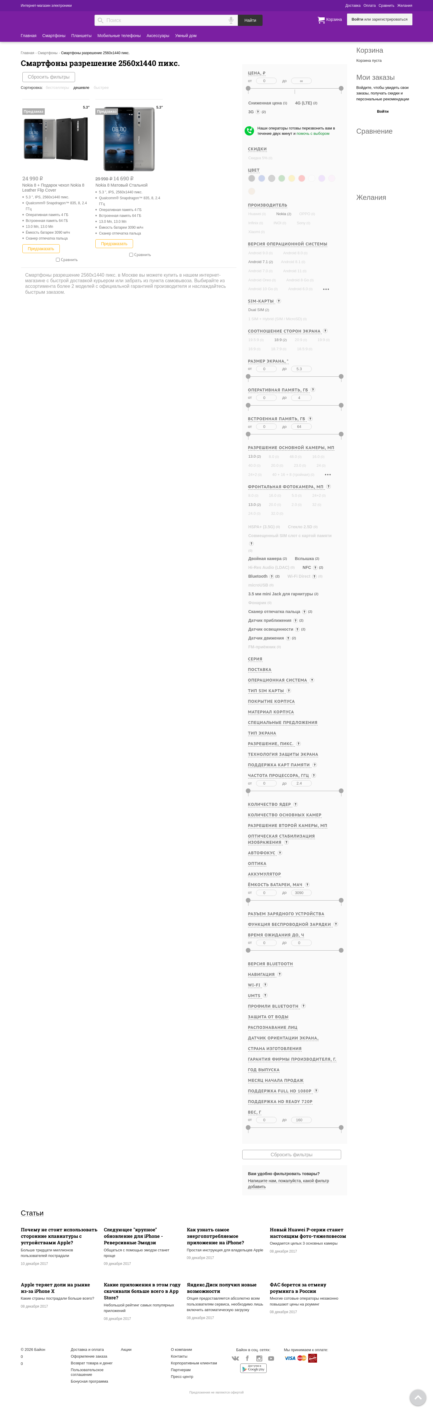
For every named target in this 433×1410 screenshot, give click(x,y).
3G (254, 112)
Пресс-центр (182, 1376)
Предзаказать (41, 248)
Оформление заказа (89, 1356)
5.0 (294, 495)
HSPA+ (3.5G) (261, 526)
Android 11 (292, 271)
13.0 (252, 456)
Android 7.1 (258, 262)
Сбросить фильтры (49, 76)
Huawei (254, 214)
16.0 (316, 456)
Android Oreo (259, 280)
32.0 (274, 513)
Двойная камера (265, 558)
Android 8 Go (297, 280)
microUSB (258, 585)
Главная (29, 35)
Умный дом (186, 35)
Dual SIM (256, 310)
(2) (288, 214)
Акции (126, 1349)
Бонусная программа (89, 1381)
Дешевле (81, 87)
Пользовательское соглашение (87, 1372)
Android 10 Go (260, 289)
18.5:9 (302, 349)
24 (318, 465)
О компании (181, 1349)
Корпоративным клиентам (194, 1363)
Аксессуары (158, 35)
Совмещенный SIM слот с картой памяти (290, 540)
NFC (310, 567)
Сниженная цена (265, 103)
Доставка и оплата (87, 1349)
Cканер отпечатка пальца (277, 611)
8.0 (271, 456)
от (250, 81)
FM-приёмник (262, 647)
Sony (301, 223)
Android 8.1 (291, 262)
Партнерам (181, 1370)
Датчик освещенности (274, 629)
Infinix (253, 223)
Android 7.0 (258, 271)
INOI (277, 223)
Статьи (32, 1213)
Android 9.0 (258, 253)
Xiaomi (254, 232)
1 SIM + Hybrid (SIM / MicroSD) (275, 319)
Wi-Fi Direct (302, 576)
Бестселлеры (57, 87)
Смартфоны (54, 35)
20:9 (298, 340)
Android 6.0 (298, 289)
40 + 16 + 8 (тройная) (291, 474)
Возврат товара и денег (92, 1363)
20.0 (274, 465)
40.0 (252, 465)
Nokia (281, 214)
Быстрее (101, 87)
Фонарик (257, 602)
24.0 (252, 513)
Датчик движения (269, 638)
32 (314, 504)
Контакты (179, 1356)
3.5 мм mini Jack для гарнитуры (280, 594)
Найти (250, 20)
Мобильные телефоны (119, 35)
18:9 (278, 340)
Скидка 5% (258, 158)
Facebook (247, 1359)
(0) (270, 158)
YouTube (271, 1359)
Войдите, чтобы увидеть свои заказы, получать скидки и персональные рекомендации (382, 93)
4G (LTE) (303, 103)
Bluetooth (261, 576)
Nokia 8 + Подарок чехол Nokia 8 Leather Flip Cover (53, 187)
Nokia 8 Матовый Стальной (121, 185)
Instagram (259, 1359)
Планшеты (81, 35)
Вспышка (304, 558)
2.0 (294, 504)
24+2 (252, 474)
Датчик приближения (273, 620)
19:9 (321, 340)
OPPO (305, 214)
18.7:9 (276, 349)
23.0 (297, 465)
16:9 (252, 349)
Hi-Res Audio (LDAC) (268, 567)
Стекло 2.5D (300, 526)
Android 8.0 (293, 253)
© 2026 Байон (33, 1349)
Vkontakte (235, 1358)
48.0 (293, 456)
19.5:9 (253, 340)
